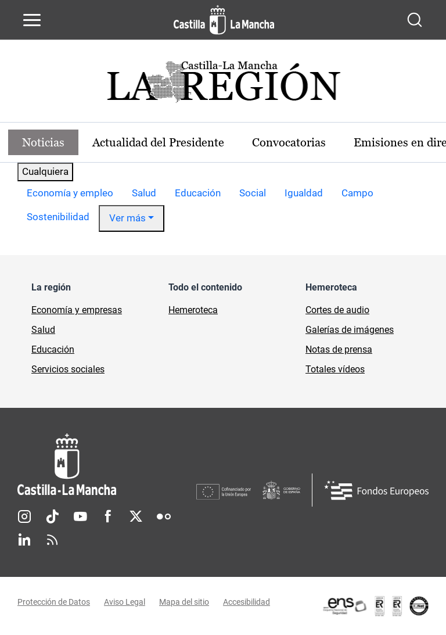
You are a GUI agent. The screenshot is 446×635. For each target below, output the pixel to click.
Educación (198, 193)
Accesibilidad (246, 602)
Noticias (43, 142)
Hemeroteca (193, 309)
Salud (144, 193)
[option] (70, 193)
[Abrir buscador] (415, 20)
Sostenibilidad (58, 217)
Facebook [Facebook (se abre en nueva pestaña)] (108, 516)
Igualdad (304, 193)
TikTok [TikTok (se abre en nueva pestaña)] (52, 516)
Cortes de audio (337, 309)
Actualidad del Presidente (158, 142)
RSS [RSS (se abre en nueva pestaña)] (52, 540)
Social (252, 193)
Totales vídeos (335, 369)
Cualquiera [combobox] (45, 171)
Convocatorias (289, 142)
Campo (357, 193)
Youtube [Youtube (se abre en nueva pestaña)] (80, 516)
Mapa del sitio (184, 602)
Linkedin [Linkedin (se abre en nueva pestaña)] (24, 540)
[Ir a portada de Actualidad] (223, 85)
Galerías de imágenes (349, 329)
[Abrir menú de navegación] (31, 19)
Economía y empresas (76, 309)
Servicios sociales (68, 369)
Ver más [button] (127, 218)
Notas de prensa (338, 349)
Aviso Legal (124, 602)
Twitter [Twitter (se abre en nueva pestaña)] (136, 516)
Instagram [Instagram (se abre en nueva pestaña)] (24, 516)
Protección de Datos (53, 602)
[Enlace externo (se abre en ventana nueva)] (375, 605)
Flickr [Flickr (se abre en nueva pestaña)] (164, 516)
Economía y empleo (70, 193)
